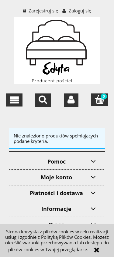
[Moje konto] (71, 100)
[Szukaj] (43, 100)
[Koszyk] (99, 99)
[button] (14, 100)
